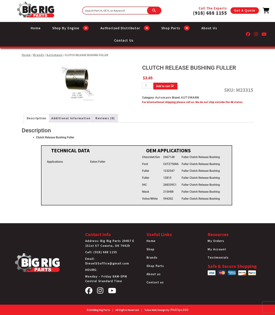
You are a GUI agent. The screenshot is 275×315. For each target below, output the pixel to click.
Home (36, 28)
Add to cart (163, 86)
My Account (217, 249)
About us (209, 28)
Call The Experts (210, 10)
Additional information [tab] (70, 118)
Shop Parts (155, 266)
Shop (151, 249)
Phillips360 (180, 310)
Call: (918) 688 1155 (101, 252)
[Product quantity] (147, 85)
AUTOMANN (190, 97)
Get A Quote (244, 10)
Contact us (124, 40)
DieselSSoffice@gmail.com (107, 263)
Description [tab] (36, 118)
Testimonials (218, 257)
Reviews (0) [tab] (105, 118)
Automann (54, 55)
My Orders (216, 241)
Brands (38, 55)
